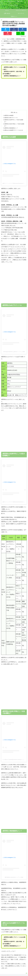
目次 (12, 112)
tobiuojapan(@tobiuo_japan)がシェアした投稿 (14, 351)
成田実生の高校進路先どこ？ (11, 128)
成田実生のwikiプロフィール (11, 117)
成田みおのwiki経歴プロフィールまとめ (13, 130)
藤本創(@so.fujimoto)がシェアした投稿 (14, 877)
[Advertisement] (14, 94)
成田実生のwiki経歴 (8, 115)
